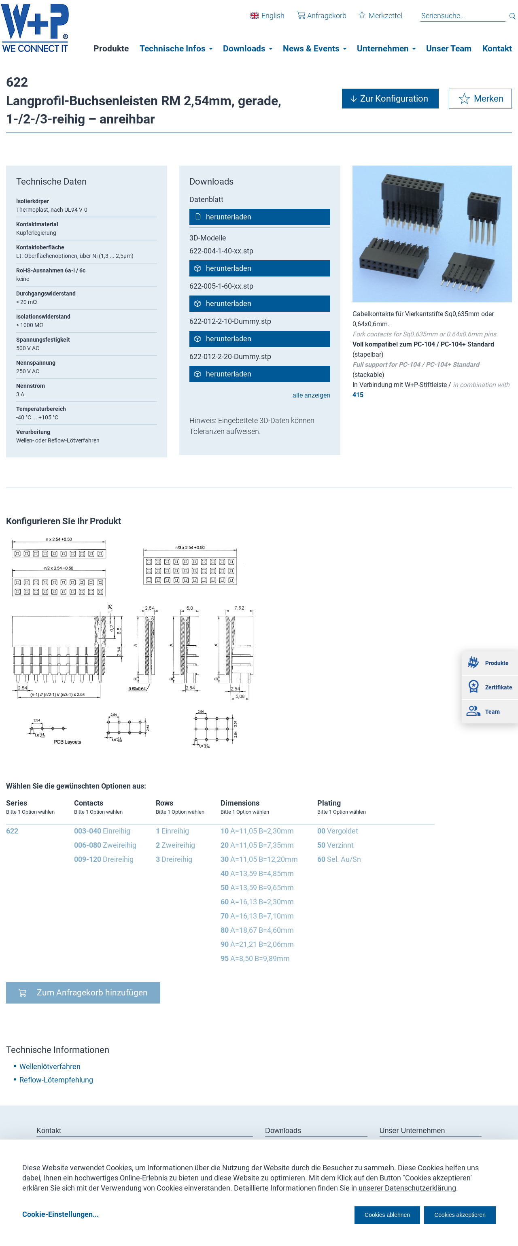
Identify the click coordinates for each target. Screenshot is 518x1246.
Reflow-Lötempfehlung (56, 1080)
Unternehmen (383, 48)
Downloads (244, 48)
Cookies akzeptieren (453, 1214)
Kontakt (497, 48)
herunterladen (228, 217)
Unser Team (448, 48)
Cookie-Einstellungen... (60, 1214)
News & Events (311, 48)
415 (357, 395)
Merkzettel (374, 19)
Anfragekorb (315, 19)
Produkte (111, 48)
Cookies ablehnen (362, 1214)
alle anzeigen (311, 395)
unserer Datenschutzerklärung (407, 1185)
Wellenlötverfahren (50, 1066)
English (266, 19)
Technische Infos (173, 48)
